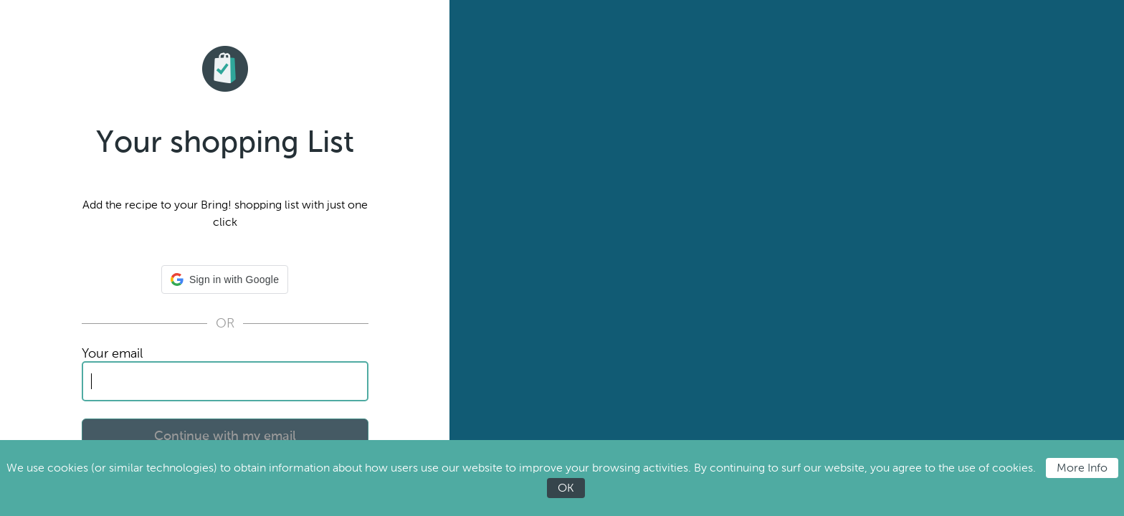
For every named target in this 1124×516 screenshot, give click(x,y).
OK (566, 487)
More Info (1082, 467)
